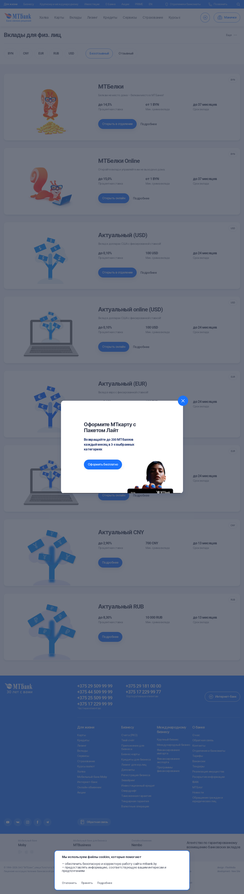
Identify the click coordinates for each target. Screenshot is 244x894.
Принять (86, 882)
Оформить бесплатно (103, 464)
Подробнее (104, 882)
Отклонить (69, 882)
